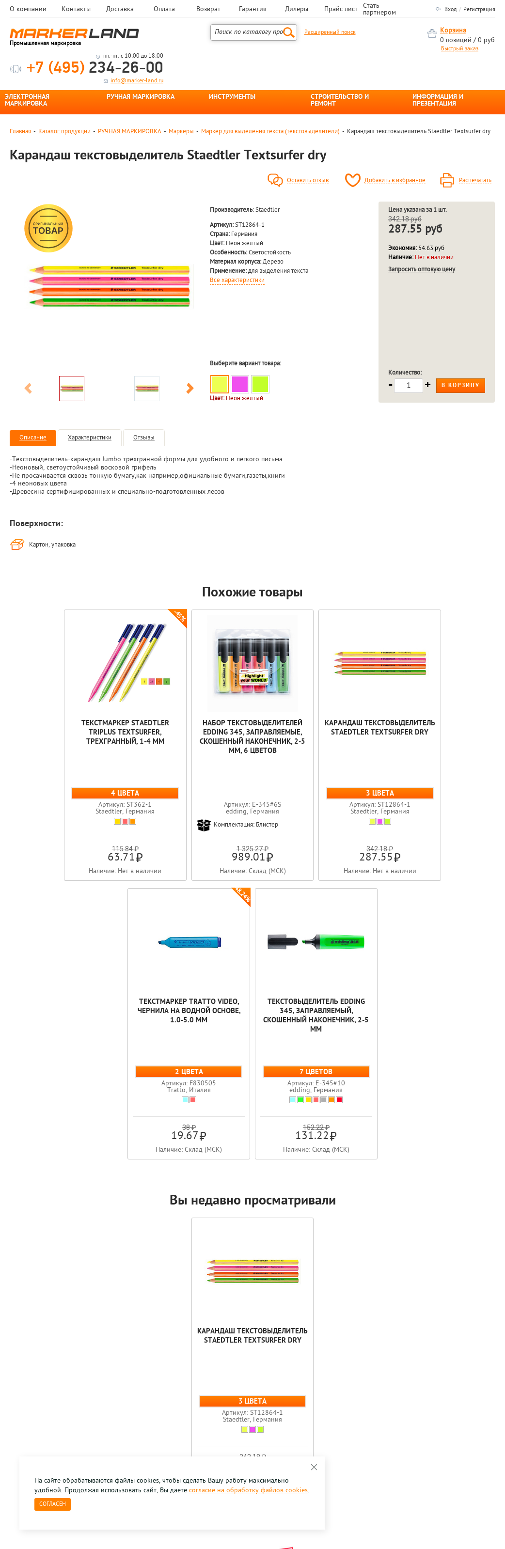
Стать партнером (379, 9)
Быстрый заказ (459, 49)
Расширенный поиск (330, 32)
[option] (109, 286)
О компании (28, 9)
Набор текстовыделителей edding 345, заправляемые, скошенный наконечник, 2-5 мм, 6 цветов (155, 751)
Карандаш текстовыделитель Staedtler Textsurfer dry (252, 737)
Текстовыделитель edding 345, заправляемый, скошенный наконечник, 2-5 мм (447, 742)
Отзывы (144, 438)
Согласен (52, 1504)
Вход (450, 10)
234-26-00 (95, 68)
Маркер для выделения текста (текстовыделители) (270, 131)
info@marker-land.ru (136, 81)
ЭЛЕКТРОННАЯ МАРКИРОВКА (27, 101)
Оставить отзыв (308, 180)
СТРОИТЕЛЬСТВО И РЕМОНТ (340, 101)
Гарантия (253, 9)
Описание (33, 438)
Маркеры (181, 131)
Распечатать (475, 180)
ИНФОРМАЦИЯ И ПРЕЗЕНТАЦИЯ (437, 101)
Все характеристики (237, 280)
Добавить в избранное (395, 180)
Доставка (120, 9)
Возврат (208, 9)
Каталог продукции (64, 131)
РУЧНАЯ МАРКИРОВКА (140, 97)
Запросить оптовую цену (421, 270)
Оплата (164, 9)
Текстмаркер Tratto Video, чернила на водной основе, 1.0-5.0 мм (349, 737)
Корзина (453, 30)
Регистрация (479, 10)
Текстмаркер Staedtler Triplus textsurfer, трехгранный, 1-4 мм (58, 737)
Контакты (76, 9)
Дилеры (296, 9)
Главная (20, 131)
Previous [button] (28, 390)
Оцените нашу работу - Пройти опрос (100, 1406)
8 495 (60, 1384)
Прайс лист (341, 9)
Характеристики (89, 438)
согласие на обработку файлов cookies (248, 1490)
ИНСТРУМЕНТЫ (232, 97)
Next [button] (190, 390)
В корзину (461, 386)
